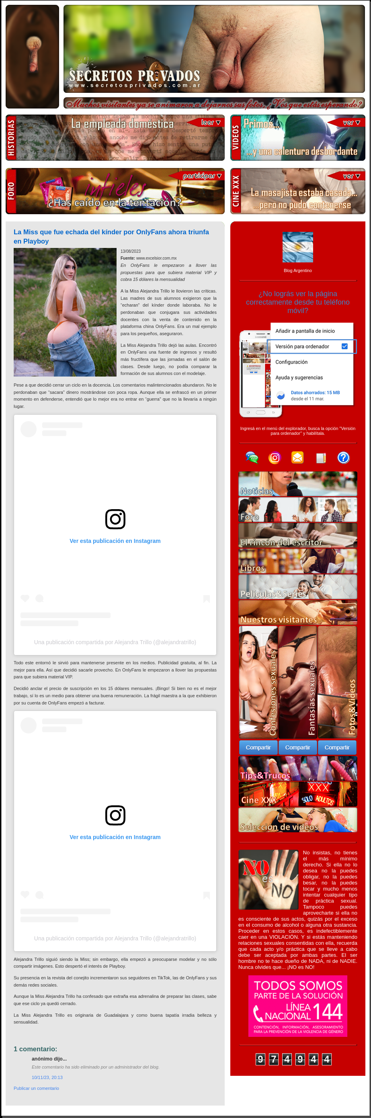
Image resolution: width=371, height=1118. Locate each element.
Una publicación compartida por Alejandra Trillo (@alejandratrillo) (115, 642)
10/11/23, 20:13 (47, 1077)
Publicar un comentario (36, 1088)
